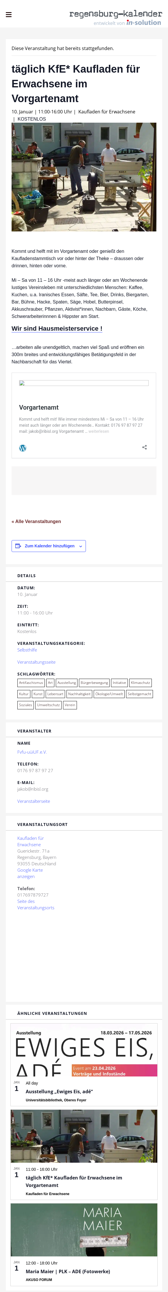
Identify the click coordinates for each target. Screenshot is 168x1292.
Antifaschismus (31, 684)
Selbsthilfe (27, 651)
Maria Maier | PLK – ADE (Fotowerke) (68, 1273)
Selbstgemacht (139, 695)
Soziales (25, 706)
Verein (70, 706)
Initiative (119, 684)
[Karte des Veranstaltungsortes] (84, 957)
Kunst (38, 695)
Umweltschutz (48, 706)
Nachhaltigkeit (79, 695)
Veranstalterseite (33, 803)
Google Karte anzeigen (30, 875)
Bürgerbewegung (94, 684)
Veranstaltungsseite (36, 664)
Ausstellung (67, 684)
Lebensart (55, 695)
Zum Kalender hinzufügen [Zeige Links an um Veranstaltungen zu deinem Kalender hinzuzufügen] (50, 547)
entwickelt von (127, 23)
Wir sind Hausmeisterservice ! (57, 328)
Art (50, 684)
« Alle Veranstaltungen (36, 523)
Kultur (24, 695)
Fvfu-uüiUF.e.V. (32, 754)
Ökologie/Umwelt (109, 695)
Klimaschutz (140, 684)
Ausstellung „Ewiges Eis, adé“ (59, 1093)
